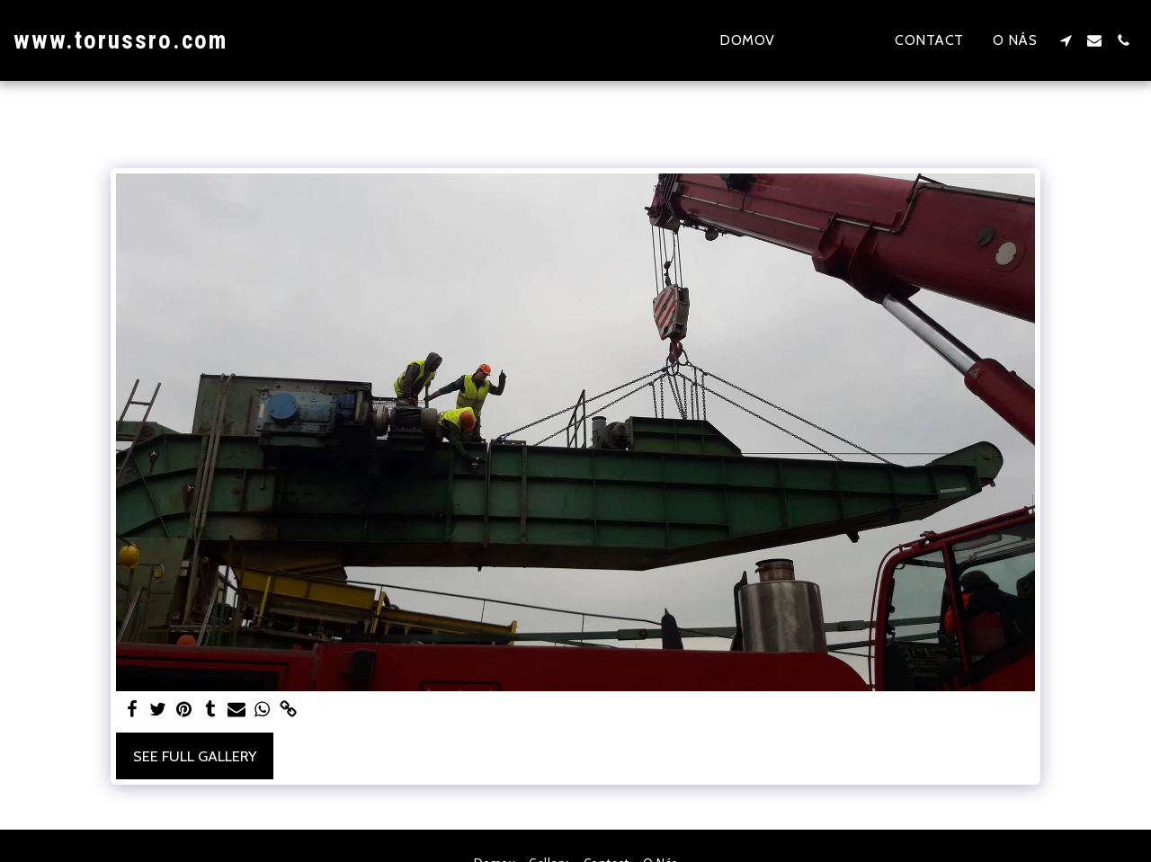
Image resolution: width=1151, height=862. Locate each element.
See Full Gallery (194, 756)
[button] (1065, 40)
